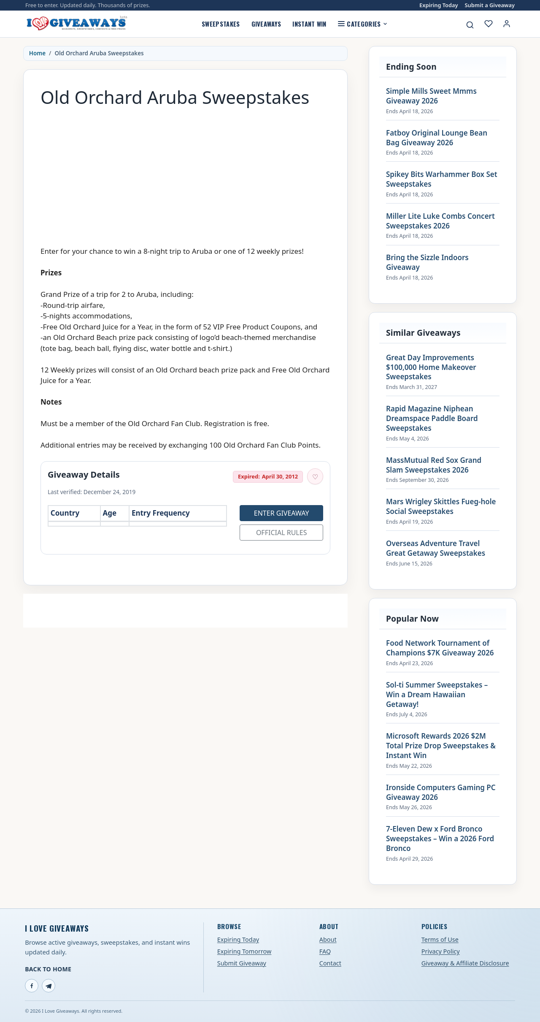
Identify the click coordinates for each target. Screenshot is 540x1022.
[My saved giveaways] (489, 24)
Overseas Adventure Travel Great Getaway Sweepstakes (435, 548)
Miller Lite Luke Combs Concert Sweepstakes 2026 (440, 221)
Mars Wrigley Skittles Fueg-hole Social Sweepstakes (441, 506)
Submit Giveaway (241, 963)
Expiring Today (438, 5)
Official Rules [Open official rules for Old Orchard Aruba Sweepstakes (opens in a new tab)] (281, 532)
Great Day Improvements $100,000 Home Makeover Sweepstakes (431, 367)
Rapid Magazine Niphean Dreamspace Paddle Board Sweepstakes (432, 418)
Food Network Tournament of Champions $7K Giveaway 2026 (440, 648)
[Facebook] (31, 985)
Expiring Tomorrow (244, 951)
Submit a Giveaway (490, 5)
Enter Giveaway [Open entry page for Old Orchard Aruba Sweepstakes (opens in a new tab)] (281, 513)
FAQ (325, 951)
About (328, 939)
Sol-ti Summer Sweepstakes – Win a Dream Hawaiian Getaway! (437, 694)
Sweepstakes (221, 23)
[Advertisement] (185, 172)
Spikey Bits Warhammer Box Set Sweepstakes (441, 179)
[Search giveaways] (470, 25)
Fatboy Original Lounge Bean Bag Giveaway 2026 (436, 137)
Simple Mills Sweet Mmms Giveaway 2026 (431, 96)
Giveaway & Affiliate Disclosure (465, 963)
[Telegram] (48, 985)
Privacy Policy (440, 951)
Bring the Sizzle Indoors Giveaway (427, 262)
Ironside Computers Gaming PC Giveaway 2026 (441, 792)
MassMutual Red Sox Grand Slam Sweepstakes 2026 (433, 465)
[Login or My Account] (507, 24)
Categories (362, 23)
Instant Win (309, 23)
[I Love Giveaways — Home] (76, 24)
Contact (330, 963)
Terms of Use (440, 939)
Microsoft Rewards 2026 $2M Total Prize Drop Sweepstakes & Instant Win (441, 745)
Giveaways (266, 23)
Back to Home (48, 969)
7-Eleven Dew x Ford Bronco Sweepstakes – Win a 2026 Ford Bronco (440, 838)
